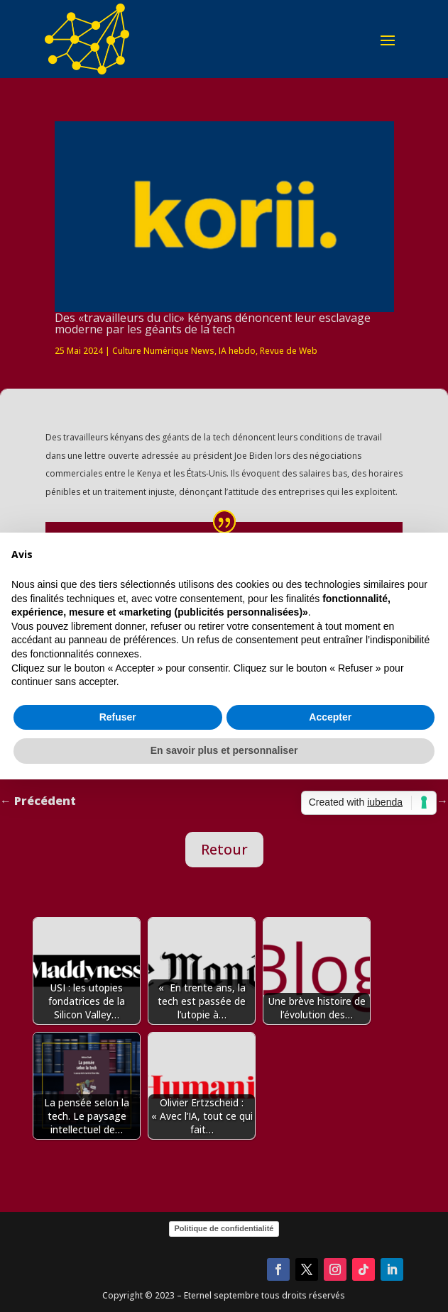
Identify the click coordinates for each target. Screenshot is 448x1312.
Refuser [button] (117, 717)
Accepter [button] (330, 717)
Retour (224, 849)
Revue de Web (288, 351)
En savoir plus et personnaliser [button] (224, 750)
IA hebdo (237, 351)
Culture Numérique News (163, 351)
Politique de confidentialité (224, 1228)
